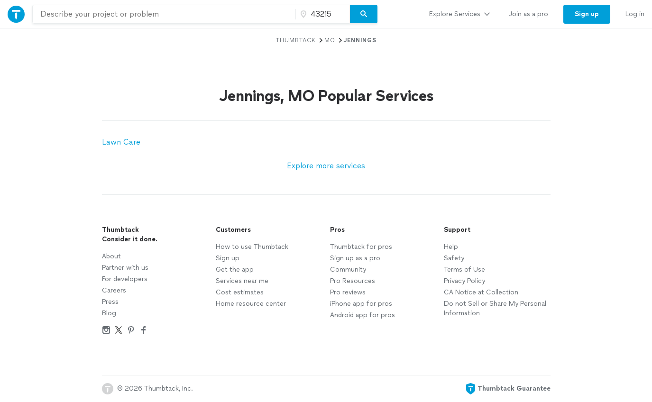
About (111, 256)
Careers (114, 290)
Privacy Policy (464, 281)
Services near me (242, 281)
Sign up (227, 258)
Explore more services (326, 165)
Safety (454, 258)
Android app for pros (362, 315)
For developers (124, 279)
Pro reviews (348, 292)
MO (329, 40)
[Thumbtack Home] (16, 14)
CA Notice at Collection (481, 292)
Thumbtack (296, 40)
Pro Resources (352, 281)
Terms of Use (464, 269)
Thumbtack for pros (361, 247)
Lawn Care (121, 141)
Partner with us (125, 268)
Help (451, 247)
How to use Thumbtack (252, 247)
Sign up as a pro (355, 258)
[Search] (363, 14)
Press (110, 302)
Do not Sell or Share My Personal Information (495, 308)
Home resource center (251, 304)
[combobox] (164, 14)
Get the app (235, 269)
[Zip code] (321, 14)
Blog (109, 313)
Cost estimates (240, 292)
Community (348, 269)
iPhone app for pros (361, 304)
